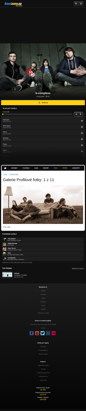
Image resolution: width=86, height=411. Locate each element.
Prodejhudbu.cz (43, 350)
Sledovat (43, 102)
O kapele (26, 168)
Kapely (43, 291)
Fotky (65, 168)
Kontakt (43, 369)
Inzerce (43, 328)
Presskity (43, 346)
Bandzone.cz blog (43, 313)
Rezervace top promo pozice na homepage (43, 324)
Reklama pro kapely (78, 268)
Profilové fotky (14, 174)
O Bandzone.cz (43, 376)
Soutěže (43, 309)
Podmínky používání (43, 373)
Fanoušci (43, 302)
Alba (36, 168)
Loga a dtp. (43, 380)
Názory (46, 168)
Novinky (14, 168)
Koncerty (76, 168)
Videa (56, 168)
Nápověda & (43, 365)
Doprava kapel (43, 354)
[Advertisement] (43, 24)
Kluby (43, 305)
